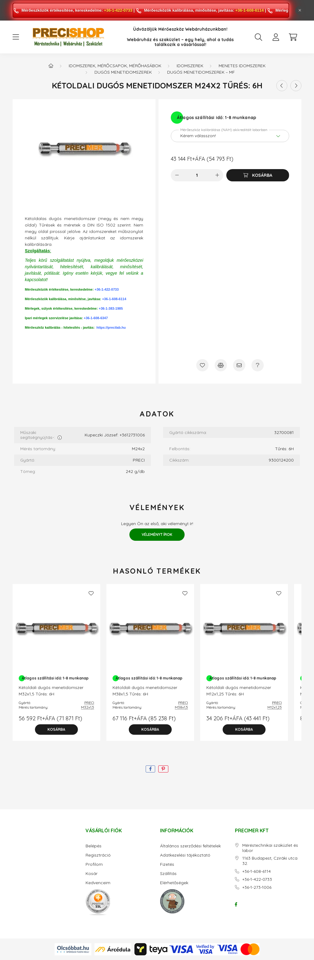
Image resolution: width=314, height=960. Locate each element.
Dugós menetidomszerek (123, 72)
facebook (236, 904)
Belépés (93, 846)
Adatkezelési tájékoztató (185, 855)
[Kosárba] (257, 175)
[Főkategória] (50, 65)
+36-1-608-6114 (249, 10)
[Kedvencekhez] (202, 365)
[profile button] (276, 37)
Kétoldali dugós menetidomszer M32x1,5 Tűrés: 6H (51, 691)
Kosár (92, 873)
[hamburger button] (16, 37)
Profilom (94, 864)
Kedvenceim (98, 882)
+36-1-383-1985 (111, 308)
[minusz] (177, 175)
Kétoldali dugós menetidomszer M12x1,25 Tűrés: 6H (238, 691)
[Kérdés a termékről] (257, 365)
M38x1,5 (181, 707)
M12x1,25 (274, 707)
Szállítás (168, 873)
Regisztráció (98, 855)
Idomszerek (190, 65)
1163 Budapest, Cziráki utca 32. (269, 861)
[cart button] (293, 37)
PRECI (89, 702)
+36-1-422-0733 (118, 10)
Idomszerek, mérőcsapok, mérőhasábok (115, 65)
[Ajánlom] (239, 365)
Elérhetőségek (174, 882)
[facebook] (150, 768)
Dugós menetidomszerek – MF (201, 72)
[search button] (258, 37)
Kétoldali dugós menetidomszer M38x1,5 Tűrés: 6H (145, 691)
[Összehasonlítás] (221, 365)
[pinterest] (163, 768)
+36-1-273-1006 (256, 887)
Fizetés (167, 864)
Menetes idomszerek (242, 65)
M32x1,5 (87, 707)
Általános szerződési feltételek (190, 846)
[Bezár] (299, 10)
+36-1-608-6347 (96, 318)
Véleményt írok (157, 534)
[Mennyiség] (197, 175)
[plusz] (217, 175)
